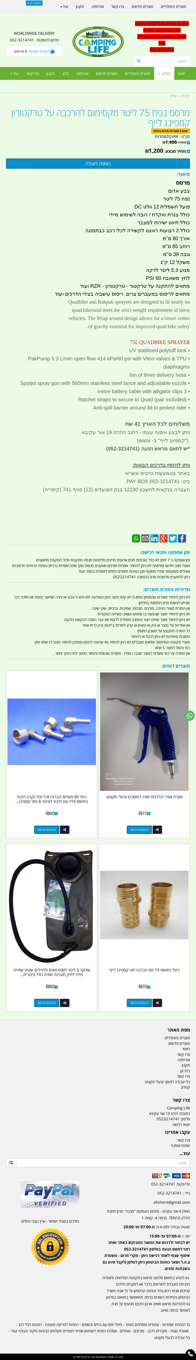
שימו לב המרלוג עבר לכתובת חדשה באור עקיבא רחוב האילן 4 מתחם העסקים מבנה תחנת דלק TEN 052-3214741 (162, 36)
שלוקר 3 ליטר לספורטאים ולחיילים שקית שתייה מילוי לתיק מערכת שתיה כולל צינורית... (51, 972)
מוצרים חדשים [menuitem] (106, 73)
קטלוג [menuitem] (164, 73)
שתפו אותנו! (180, 1145)
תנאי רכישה (181, 1124)
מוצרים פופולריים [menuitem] (137, 73)
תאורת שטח (179, 1330)
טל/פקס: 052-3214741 (170, 1184)
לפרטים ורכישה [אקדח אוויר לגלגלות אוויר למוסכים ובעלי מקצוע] (139, 829)
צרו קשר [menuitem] (32, 73)
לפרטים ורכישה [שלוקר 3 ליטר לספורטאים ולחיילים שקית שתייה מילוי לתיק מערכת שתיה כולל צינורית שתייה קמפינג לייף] (47, 1003)
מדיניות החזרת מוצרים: (166, 589)
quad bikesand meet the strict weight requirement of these (131, 310)
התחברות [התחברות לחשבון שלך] (34, 3)
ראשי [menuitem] (182, 73)
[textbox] (146, 1248)
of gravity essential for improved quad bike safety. (138, 326)
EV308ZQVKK (166, 136)
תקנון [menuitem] (50, 73)
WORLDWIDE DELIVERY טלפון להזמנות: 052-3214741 (34, 36)
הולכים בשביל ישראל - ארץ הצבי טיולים (50, 1221)
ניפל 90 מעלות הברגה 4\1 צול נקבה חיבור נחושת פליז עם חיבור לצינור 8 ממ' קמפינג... (52, 799)
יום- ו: (146, 1252)
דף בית (185, 96)
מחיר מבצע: (175, 151)
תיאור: (183, 174)
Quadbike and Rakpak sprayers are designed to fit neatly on (129, 302)
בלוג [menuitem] (65, 73)
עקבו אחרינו (177, 1132)
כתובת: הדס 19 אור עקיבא (169, 1113)
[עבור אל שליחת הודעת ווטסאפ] (190, 716)
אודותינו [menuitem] (82, 73)
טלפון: (185, 1118)
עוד (14, 73)
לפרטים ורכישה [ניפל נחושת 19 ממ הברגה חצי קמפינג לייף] (139, 1003)
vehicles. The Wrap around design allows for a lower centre (129, 318)
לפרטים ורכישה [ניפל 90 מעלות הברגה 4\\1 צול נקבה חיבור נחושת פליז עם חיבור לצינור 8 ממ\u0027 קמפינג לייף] (47, 829)
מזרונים (138, 1330)
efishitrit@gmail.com (172, 1202)
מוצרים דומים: (176, 666)
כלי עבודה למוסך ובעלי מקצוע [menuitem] (167, 1081)
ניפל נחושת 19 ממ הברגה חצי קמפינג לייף (144, 970)
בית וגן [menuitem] (185, 1070)
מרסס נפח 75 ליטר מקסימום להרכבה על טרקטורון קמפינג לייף (100, 118)
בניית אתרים (80, 1357)
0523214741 (168, 1118)
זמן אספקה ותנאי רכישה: (165, 552)
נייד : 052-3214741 (173, 1193)
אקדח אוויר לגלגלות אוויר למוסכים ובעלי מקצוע (144, 797)
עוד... (184, 1153)
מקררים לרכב (157, 1330)
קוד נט (91, 1357)
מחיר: (174, 142)
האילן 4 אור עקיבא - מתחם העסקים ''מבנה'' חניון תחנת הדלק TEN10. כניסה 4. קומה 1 (148, 1214)
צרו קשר (181, 1100)
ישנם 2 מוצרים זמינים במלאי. (170, 131)
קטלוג (173, 96)
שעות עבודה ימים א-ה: (157, 1226)
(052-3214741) (122, 448)
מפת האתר (178, 1030)
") (187, 440)
